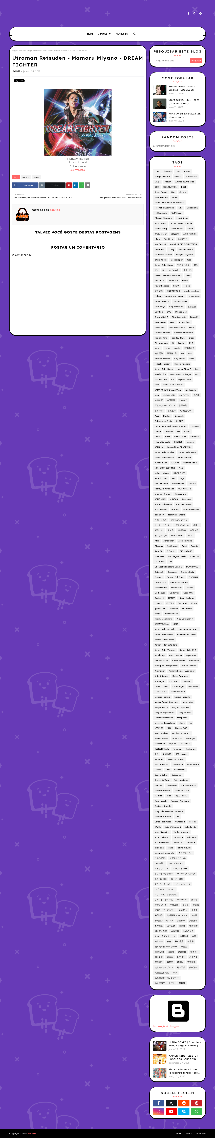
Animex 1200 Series (184, 181)
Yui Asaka (178, 837)
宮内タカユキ (183, 265)
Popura (172, 743)
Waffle (158, 826)
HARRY (171, 598)
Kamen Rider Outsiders (166, 644)
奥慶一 (196, 525)
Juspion (190, 441)
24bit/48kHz (160, 223)
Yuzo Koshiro (161, 509)
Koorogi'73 (160, 681)
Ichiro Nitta (194, 296)
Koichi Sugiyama (180, 676)
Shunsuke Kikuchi (163, 254)
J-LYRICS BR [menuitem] (122, 33)
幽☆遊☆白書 (161, 931)
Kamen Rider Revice (164, 457)
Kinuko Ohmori (189, 665)
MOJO (157, 348)
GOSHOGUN (160, 582)
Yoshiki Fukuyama (163, 504)
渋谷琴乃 (194, 951)
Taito (168, 795)
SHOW (176, 285)
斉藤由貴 (175, 931)
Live (173, 192)
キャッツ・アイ (162, 868)
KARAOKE (173, 280)
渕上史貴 (159, 957)
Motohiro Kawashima (165, 722)
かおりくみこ (161, 519)
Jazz (189, 259)
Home (178, 1133)
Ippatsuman (160, 608)
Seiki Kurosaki (161, 764)
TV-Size (158, 795)
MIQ (197, 374)
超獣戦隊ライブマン (164, 967)
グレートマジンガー (164, 873)
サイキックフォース (186, 873)
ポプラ (194, 899)
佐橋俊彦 (159, 400)
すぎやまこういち (178, 858)
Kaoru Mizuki (175, 655)
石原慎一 (172, 410)
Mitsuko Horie (180, 301)
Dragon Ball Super (176, 577)
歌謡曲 (184, 946)
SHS (156, 754)
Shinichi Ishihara (162, 332)
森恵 (169, 941)
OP (172, 379)
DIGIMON (195, 426)
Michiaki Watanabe (164, 717)
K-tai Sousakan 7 (185, 618)
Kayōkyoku (191, 655)
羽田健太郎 (172, 353)
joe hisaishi (190, 389)
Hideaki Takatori (162, 363)
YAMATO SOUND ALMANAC (168, 389)
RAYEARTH (185, 743)
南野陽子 (159, 915)
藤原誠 (180, 962)
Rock (191, 327)
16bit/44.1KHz (177, 535)
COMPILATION (170, 186)
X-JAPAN (174, 499)
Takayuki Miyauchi (184, 254)
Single (29, 50)
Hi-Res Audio (161, 213)
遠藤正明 (192, 306)
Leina (157, 686)
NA (190, 722)
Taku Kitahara (161, 483)
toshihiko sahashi (176, 514)
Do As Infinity (187, 572)
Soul (168, 769)
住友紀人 (183, 910)
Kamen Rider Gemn (186, 634)
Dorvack (159, 577)
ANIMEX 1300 (173, 291)
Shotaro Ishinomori (183, 332)
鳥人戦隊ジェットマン (165, 983)
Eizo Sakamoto (179, 317)
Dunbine (169, 431)
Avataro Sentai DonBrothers (168, 275)
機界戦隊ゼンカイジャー (166, 946)
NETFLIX (159, 728)
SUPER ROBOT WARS (173, 384)
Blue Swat (159, 556)
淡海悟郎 (182, 951)
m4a (157, 395)
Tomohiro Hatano (163, 816)
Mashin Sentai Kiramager (167, 702)
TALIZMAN (172, 785)
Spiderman (177, 774)
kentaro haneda (172, 348)
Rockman (177, 748)
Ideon (194, 603)
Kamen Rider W (162, 301)
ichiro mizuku (184, 847)
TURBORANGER (181, 790)
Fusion (187, 431)
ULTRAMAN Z (184, 488)
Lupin (185, 280)
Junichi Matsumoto (164, 618)
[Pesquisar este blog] (171, 60)
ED (178, 431)
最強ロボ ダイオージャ (165, 936)
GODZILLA (160, 280)
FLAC (157, 171)
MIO (191, 343)
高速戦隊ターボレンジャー (167, 977)
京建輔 (196, 905)
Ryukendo (191, 748)
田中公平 (181, 957)
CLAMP (179, 421)
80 (182, 353)
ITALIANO (182, 603)
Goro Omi (188, 592)
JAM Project (160, 244)
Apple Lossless (191, 291)
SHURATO (167, 754)
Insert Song (182, 218)
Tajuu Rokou (181, 795)
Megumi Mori (185, 712)
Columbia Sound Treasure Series (170, 426)
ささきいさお (169, 395)
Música (26, 177)
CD (170, 561)
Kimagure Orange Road (166, 665)
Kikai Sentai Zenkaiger (180, 374)
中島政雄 (174, 905)
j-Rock (187, 285)
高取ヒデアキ (186, 410)
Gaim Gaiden (161, 587)
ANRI (157, 540)
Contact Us (200, 1133)
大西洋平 (193, 920)
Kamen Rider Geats (164, 634)
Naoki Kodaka (161, 733)
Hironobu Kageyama (164, 207)
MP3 (181, 207)
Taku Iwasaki (161, 800)
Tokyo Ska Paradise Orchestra (169, 811)
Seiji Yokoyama (176, 306)
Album (168, 181)
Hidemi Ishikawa (186, 598)
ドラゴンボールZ (162, 884)
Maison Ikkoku (178, 691)
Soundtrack (179, 769)
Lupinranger (178, 686)
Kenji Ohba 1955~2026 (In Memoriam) (184, 115)
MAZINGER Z (161, 691)
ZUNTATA (177, 842)
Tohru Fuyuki (178, 483)
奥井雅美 (159, 925)
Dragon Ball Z (161, 317)
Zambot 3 (190, 842)
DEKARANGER (192, 566)
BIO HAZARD (186, 551)
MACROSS (193, 686)
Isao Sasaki (160, 322)
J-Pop (157, 239)
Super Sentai (161, 192)
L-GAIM (175, 462)
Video (175, 197)
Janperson (187, 608)
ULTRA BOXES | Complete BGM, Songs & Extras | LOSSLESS (184, 1044)
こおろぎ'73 (160, 858)
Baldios (166, 415)
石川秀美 (193, 957)
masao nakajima (191, 509)
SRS (173, 478)
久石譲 (197, 395)
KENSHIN (159, 447)
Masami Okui (161, 379)
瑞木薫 (170, 957)
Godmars (194, 436)
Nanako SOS (181, 728)
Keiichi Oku (160, 374)
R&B (157, 384)
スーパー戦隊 (177, 879)
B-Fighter (171, 551)
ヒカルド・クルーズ (164, 899)
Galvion (189, 587)
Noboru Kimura (162, 473)
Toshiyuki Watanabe (164, 488)
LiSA (166, 686)
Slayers (158, 769)
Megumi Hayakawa (180, 707)
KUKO (175, 624)
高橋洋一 (193, 967)
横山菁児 (179, 941)
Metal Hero (160, 327)
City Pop (159, 311)
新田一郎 (183, 405)
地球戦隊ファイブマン (177, 915)
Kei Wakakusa (161, 660)
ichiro (170, 847)
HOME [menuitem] (90, 33)
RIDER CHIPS (179, 473)
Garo (167, 436)
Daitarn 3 (159, 572)
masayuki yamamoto (164, 853)
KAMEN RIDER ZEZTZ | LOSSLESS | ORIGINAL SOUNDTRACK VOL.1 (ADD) (183, 1057)
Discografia (192, 207)
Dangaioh (172, 572)
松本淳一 (159, 941)
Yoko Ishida (190, 826)
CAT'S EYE (160, 561)
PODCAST (177, 738)
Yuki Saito (192, 837)
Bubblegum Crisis (163, 421)
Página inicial (18, 50)
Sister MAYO (193, 764)
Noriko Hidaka (161, 738)
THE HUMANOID (188, 785)
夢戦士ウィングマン (164, 920)
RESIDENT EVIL (162, 748)
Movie (182, 722)
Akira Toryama (185, 540)
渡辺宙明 (175, 233)
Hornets (158, 603)
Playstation (160, 743)
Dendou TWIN (178, 337)
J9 (173, 343)
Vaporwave (180, 493)
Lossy (171, 249)
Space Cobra (161, 774)
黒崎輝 (182, 983)
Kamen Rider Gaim (187, 452)
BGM (188, 275)
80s (156, 270)
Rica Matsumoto (177, 327)
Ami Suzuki (172, 546)
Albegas (159, 546)
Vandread (180, 821)
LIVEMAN (173, 681)
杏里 (194, 936)
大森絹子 (181, 920)
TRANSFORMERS (162, 790)
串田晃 (185, 905)
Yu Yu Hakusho (162, 837)
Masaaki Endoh (186, 249)
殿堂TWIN (159, 951)
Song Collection (162, 176)
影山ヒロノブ (161, 233)
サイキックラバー (163, 525)
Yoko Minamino (162, 832)
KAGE (172, 322)
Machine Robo (190, 462)
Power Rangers (162, 285)
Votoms (192, 821)
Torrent (192, 483)
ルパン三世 (184, 395)
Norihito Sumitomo (181, 733)
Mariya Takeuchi (182, 696)
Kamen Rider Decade (165, 629)
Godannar (174, 592)
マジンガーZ (160, 905)
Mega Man (188, 702)
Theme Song (161, 228)
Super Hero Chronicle (181, 223)
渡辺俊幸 (182, 530)
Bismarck (179, 415)
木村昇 (171, 530)
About (189, 1133)
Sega (181, 478)
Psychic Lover (184, 379)
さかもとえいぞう (179, 519)
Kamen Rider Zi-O (188, 650)
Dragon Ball (181, 311)
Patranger (190, 738)
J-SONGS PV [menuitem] (104, 33)
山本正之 (171, 925)
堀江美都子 (189, 348)
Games (182, 192)
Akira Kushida (190, 233)
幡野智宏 (193, 925)
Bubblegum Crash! (177, 556)
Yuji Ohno (169, 239)
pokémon (159, 514)
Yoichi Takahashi (173, 826)
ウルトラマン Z (176, 863)
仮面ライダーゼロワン (165, 910)
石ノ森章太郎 (161, 535)
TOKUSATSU (191, 176)
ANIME (187, 171)
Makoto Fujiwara (162, 696)
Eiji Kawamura (161, 343)
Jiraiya (157, 613)
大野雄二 (159, 291)
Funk (191, 358)
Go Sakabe (160, 592)
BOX (157, 186)
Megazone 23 (161, 707)
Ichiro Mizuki (177, 228)
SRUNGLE (159, 759)
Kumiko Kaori (161, 462)
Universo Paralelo (170, 270)
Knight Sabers (161, 676)
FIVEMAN (193, 577)
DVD (169, 311)
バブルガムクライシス (165, 889)
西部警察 (191, 962)
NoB (181, 467)
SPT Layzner (181, 754)
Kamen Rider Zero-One (188, 369)
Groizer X (159, 598)
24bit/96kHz (160, 259)
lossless (168, 171)
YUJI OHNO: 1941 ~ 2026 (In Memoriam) (183, 102)
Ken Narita (194, 660)
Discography (177, 259)
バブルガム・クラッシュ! (166, 894)
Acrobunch (168, 540)
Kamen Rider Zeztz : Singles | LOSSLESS (181, 88)
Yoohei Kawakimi (181, 832)
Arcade (194, 546)
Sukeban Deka (181, 780)
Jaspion (181, 343)
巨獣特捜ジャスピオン (165, 405)
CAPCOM (194, 556)
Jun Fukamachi (171, 613)
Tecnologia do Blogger (178, 1024)
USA (178, 816)
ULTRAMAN (176, 213)
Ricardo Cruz (161, 478)
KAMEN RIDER (161, 197)
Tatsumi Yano (161, 337)
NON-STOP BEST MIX (165, 467)
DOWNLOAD (78, 170)
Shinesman (178, 764)
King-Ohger (185, 322)
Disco (192, 337)
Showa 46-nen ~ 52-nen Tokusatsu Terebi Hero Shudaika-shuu (183, 1071)
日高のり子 (188, 931)
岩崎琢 (182, 925)
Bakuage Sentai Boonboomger (170, 296)
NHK (169, 728)
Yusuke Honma (162, 842)
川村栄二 (183, 400)
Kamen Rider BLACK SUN (179, 447)
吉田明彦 (171, 400)
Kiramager (160, 670)
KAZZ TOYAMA (162, 624)
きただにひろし (186, 853)
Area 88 (158, 551)
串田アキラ (183, 239)
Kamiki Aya (160, 655)
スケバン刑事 (161, 879)
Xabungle (186, 499)
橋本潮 (190, 941)
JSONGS (16, 71)
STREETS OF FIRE (176, 759)
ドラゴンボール (182, 525)
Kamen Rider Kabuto (164, 639)
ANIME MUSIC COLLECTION (183, 244)
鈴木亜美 (181, 967)
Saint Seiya (160, 306)
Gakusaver (176, 587)
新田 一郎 (159, 530)
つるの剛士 (160, 863)
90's (190, 353)
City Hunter (179, 358)
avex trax (159, 847)
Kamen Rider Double (164, 452)
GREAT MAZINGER (179, 582)
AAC (157, 415)
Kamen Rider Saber (164, 265)
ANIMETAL (160, 249)
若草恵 (170, 962)
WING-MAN (160, 499)
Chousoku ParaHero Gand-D (168, 566)
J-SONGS (178, 441)
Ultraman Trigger (163, 493)
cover (190, 228)
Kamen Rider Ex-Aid (188, 629)
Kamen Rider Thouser (165, 650)
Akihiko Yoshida (162, 358)
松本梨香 (159, 353)
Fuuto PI (194, 317)
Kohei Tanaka (184, 457)
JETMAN (174, 608)
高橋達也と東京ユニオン (166, 972)
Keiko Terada (178, 660)
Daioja (158, 431)
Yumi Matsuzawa (183, 504)
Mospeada (182, 717)
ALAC (190, 535)
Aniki (184, 546)
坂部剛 (194, 915)
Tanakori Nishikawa (180, 800)
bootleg (175, 509)
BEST (183, 186)
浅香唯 (171, 951)
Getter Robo (180, 436)
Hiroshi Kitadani (182, 363)
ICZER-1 (170, 603)
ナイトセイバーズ (182, 884)
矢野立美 (194, 530)
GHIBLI (158, 436)
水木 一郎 (159, 410)
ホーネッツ (182, 899)
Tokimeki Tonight (163, 806)
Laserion (187, 681)
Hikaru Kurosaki (162, 441)
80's (196, 265)
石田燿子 (159, 962)
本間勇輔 (184, 936)
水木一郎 (187, 270)
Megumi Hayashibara (165, 712)
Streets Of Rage (162, 780)
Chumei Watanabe (163, 218)
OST (178, 171)
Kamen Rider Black (164, 369)
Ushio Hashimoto (163, 821)
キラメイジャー (180, 868)
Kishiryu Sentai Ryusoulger (182, 670)
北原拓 (194, 910)
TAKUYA (158, 785)
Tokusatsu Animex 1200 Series (169, 202)
